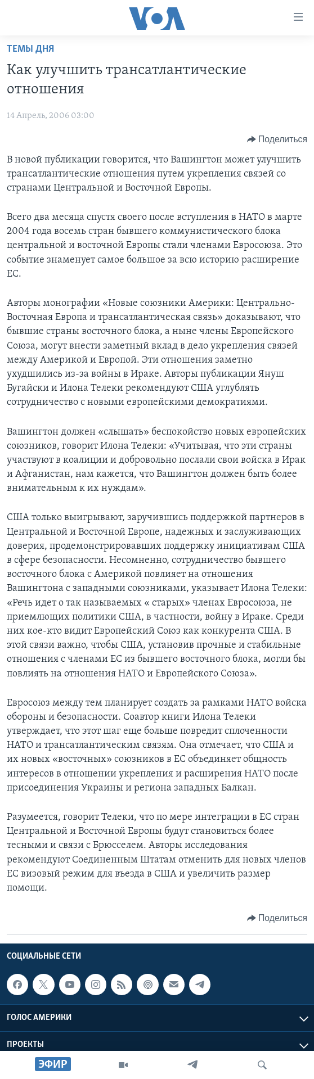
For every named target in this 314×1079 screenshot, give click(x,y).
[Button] (277, 139)
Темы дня (30, 49)
